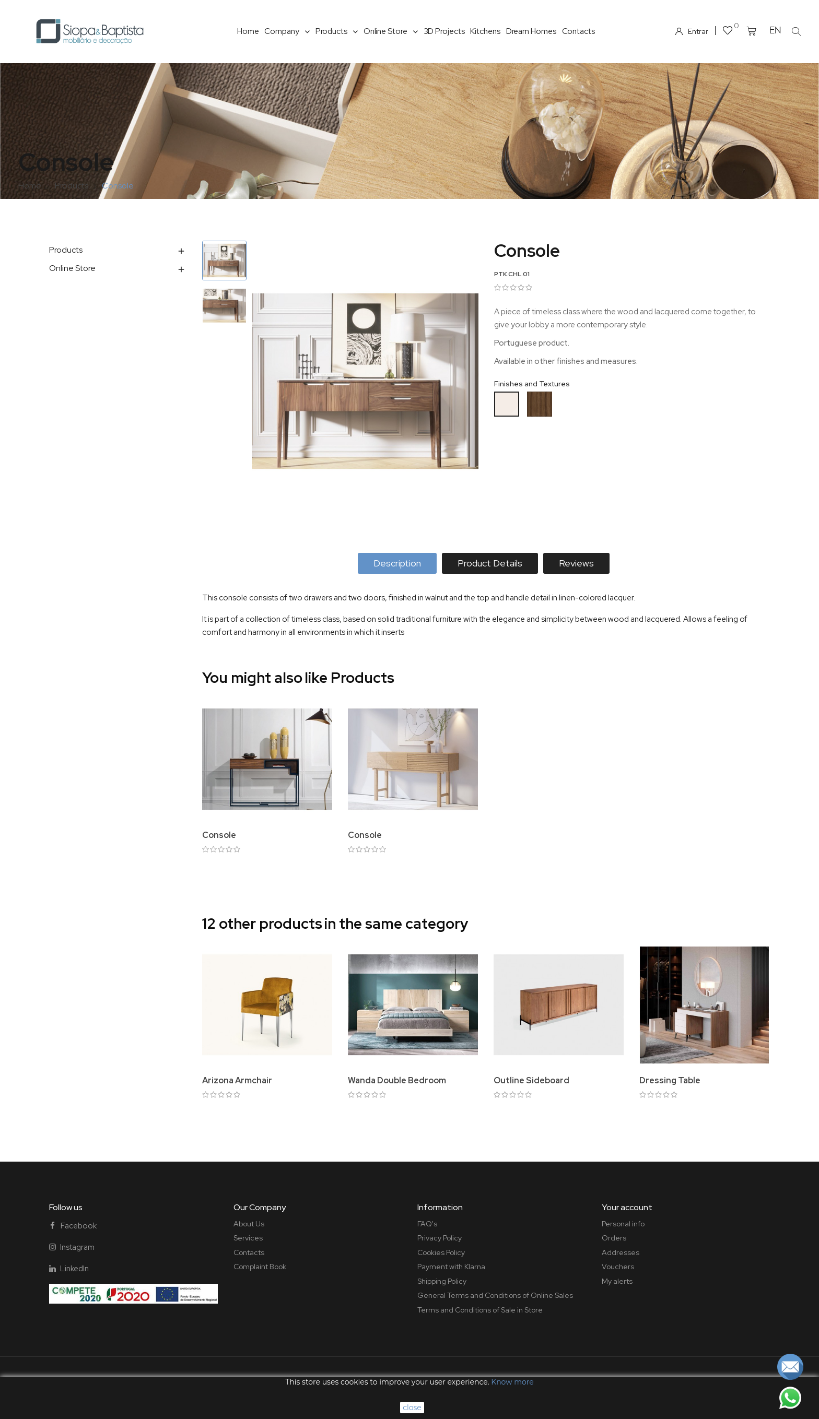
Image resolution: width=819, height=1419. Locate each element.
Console (219, 835)
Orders (614, 1238)
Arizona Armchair (237, 1080)
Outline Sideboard (531, 1080)
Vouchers (618, 1266)
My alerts (617, 1281)
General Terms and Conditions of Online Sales (495, 1295)
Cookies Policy (441, 1252)
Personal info (623, 1223)
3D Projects (444, 31)
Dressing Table (669, 1080)
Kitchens (485, 31)
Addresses (620, 1252)
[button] (796, 31)
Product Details (490, 563)
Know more (512, 1382)
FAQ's (427, 1223)
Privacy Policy (439, 1238)
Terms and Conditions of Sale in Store (480, 1310)
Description (397, 563)
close (412, 1407)
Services (248, 1238)
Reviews (576, 563)
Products (336, 31)
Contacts (578, 31)
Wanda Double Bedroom (397, 1080)
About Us (248, 1223)
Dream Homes (531, 31)
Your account (627, 1207)
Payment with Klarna (451, 1266)
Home (248, 31)
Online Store (391, 31)
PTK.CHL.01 (512, 274)
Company (286, 31)
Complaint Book (259, 1266)
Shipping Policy (441, 1281)
